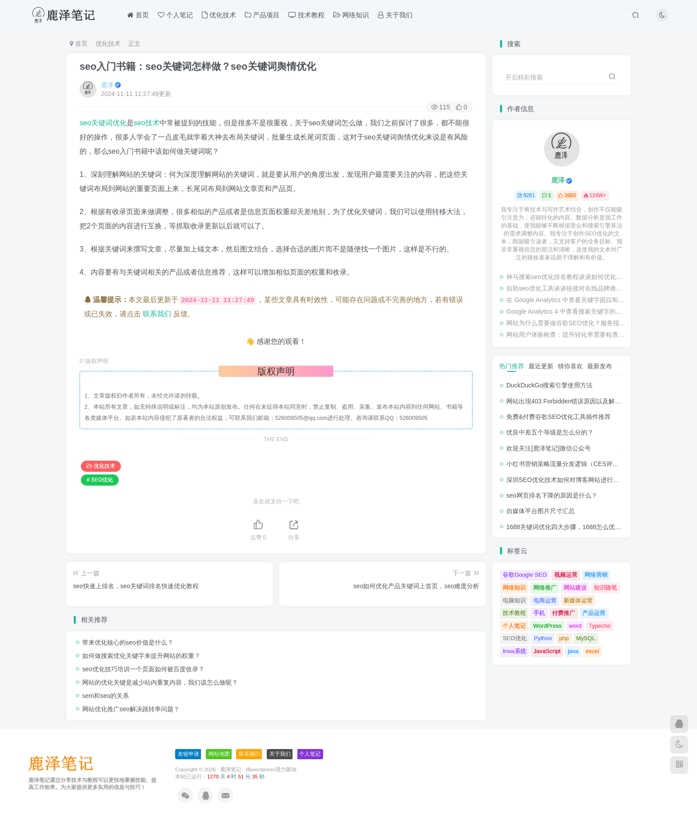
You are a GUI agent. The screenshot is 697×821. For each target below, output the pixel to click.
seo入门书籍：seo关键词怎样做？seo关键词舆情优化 (198, 66)
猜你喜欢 (570, 366)
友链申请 (188, 754)
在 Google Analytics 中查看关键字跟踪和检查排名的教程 (566, 299)
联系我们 (157, 314)
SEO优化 (514, 638)
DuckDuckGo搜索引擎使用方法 (549, 385)
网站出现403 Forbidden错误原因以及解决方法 (569, 401)
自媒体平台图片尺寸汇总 (540, 510)
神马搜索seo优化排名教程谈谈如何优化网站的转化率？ (566, 276)
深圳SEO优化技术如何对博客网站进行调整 (565, 479)
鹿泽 (107, 84)
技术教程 (306, 15)
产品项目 (262, 15)
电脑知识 (514, 600)
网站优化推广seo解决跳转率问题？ (131, 709)
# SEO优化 (100, 480)
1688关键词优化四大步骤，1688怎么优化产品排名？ (579, 526)
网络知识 (351, 15)
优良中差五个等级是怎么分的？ (549, 432)
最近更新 (541, 366)
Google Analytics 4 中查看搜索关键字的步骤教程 (566, 311)
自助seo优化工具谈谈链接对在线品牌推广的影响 (566, 288)
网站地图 (219, 754)
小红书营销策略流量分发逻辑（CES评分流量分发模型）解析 (590, 463)
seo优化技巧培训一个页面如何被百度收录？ (143, 669)
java (573, 651)
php (564, 638)
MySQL (585, 638)
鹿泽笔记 (230, 769)
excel (592, 651)
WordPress (547, 625)
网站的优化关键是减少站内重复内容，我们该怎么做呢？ (160, 682)
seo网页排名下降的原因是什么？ (551, 495)
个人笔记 (175, 15)
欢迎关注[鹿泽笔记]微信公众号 (548, 448)
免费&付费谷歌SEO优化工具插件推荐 (558, 416)
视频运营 (565, 574)
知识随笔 (605, 587)
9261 (526, 195)
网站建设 (575, 587)
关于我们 (395, 15)
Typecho (600, 625)
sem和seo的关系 (105, 695)
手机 (539, 613)
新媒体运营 (578, 600)
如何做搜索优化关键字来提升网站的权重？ (141, 655)
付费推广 (563, 613)
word (575, 625)
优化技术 (219, 15)
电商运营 (545, 600)
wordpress (263, 769)
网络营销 (596, 574)
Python (543, 638)
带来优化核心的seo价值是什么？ (127, 642)
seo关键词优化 (103, 123)
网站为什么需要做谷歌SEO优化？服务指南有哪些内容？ (566, 323)
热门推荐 (511, 366)
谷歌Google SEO (525, 574)
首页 (137, 15)
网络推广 (545, 587)
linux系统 (514, 651)
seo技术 (147, 123)
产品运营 (593, 613)
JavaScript (547, 651)
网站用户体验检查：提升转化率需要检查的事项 (566, 334)
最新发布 (599, 366)
